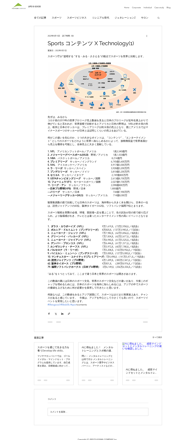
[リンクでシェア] (69, 313)
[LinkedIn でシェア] (62, 313)
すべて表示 (157, 337)
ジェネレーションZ (125, 17)
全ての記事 (40, 17)
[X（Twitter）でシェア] (55, 313)
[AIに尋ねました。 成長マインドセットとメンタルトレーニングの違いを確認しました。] (142, 353)
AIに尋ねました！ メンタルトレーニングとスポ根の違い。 (97, 349)
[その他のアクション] (146, 35)
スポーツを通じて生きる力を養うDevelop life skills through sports (53, 349)
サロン (144, 17)
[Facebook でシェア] (49, 313)
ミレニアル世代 (100, 17)
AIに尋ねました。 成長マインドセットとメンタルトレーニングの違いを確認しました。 (142, 371)
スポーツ (57, 17)
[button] (158, 18)
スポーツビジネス (77, 17)
